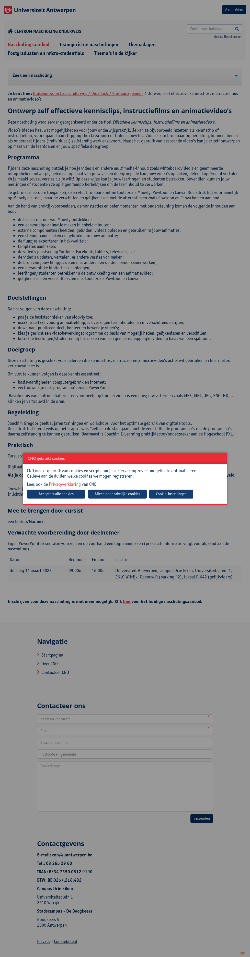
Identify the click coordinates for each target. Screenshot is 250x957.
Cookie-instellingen (171, 493)
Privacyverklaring (65, 484)
